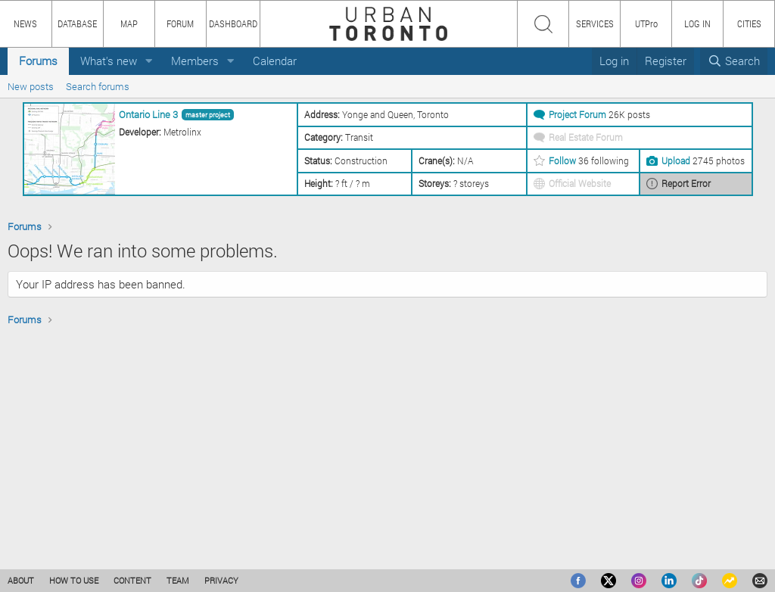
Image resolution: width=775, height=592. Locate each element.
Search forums (97, 86)
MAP (129, 23)
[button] (149, 61)
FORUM (180, 23)
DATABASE (77, 23)
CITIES (749, 23)
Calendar (275, 60)
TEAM (178, 580)
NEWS (25, 23)
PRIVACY (221, 580)
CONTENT (132, 580)
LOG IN (697, 23)
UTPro (646, 23)
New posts (31, 86)
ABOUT (21, 580)
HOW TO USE (73, 580)
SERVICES (595, 23)
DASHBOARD (233, 23)
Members (195, 60)
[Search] (733, 61)
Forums (38, 60)
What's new (108, 60)
